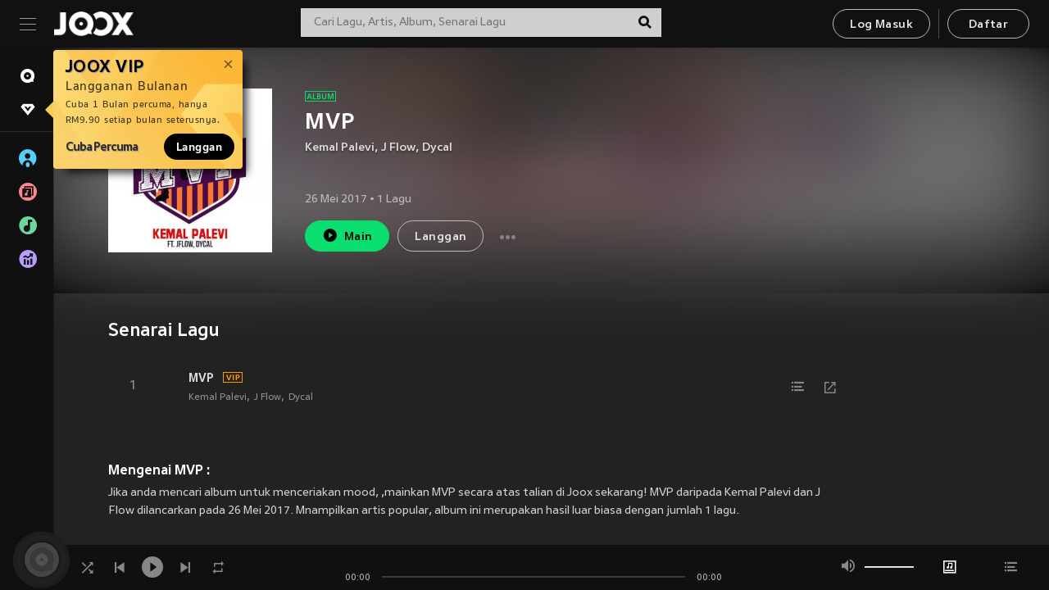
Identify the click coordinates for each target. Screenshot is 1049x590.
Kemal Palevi (340, 148)
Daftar (988, 25)
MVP (201, 377)
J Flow (398, 148)
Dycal (437, 148)
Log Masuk (881, 25)
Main (347, 235)
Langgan (199, 146)
